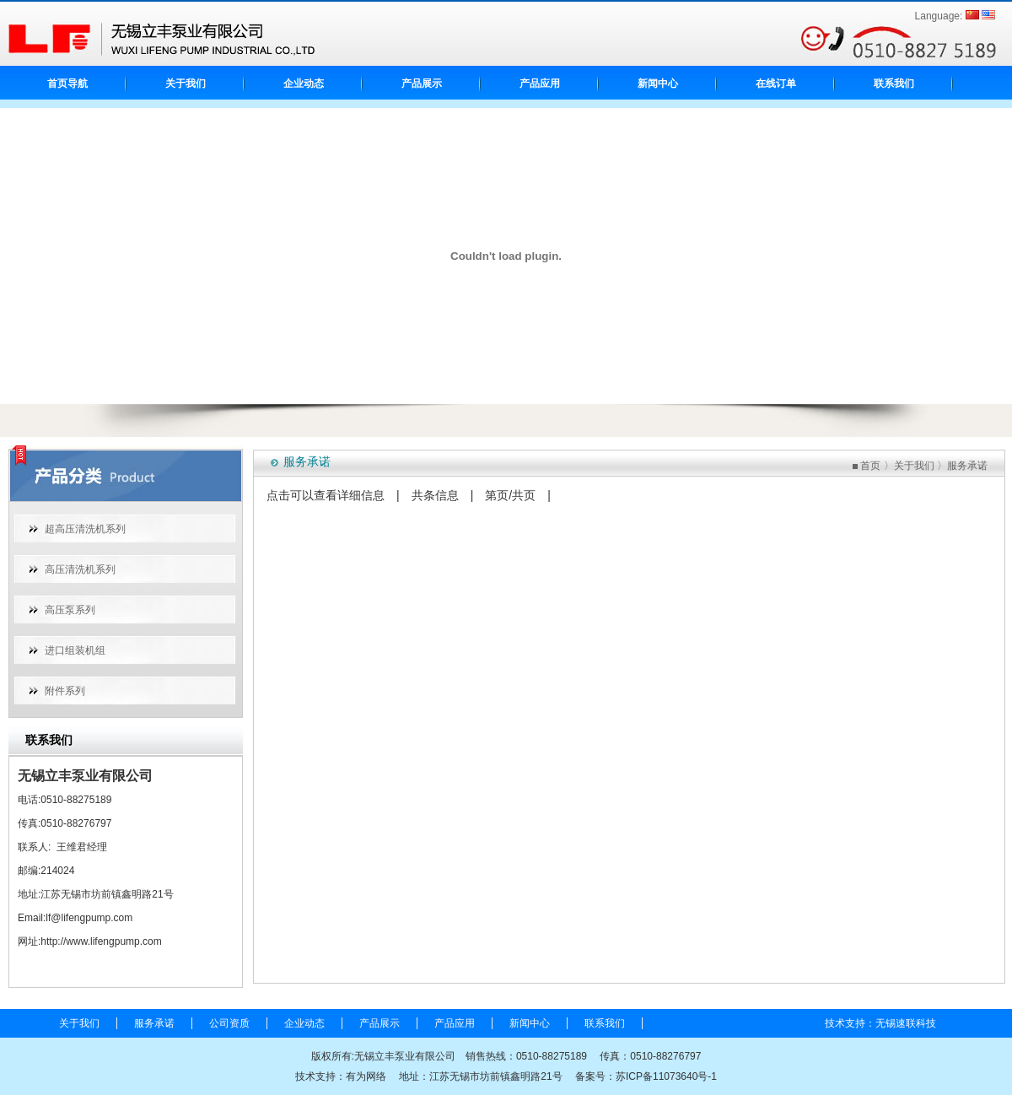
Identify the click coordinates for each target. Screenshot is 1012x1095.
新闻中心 (658, 83)
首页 (870, 466)
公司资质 (229, 1023)
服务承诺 (967, 466)
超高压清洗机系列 (85, 529)
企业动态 (303, 83)
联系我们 (894, 83)
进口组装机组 (75, 650)
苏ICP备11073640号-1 (666, 1076)
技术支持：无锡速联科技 (880, 1023)
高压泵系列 (70, 610)
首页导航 (67, 83)
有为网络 (366, 1076)
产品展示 (421, 83)
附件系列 (65, 691)
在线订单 (776, 83)
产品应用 (539, 83)
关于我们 (185, 83)
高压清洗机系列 (80, 569)
